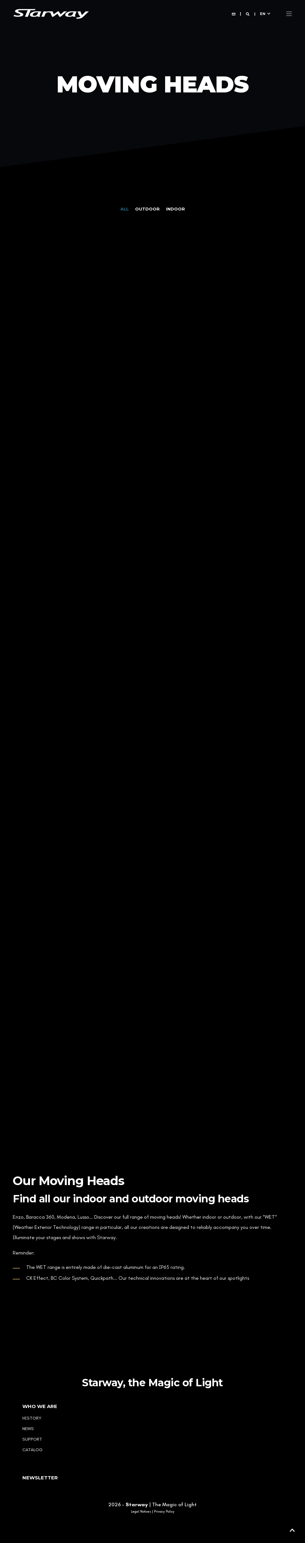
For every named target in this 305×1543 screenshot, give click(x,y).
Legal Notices (141, 1512)
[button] (292, 1530)
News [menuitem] (28, 1428)
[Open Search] (248, 14)
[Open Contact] (233, 13)
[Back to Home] (51, 13)
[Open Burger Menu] (289, 13)
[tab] (127, 209)
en (262, 13)
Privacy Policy (164, 1512)
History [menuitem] (32, 1418)
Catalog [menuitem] (32, 1449)
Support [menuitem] (32, 1439)
